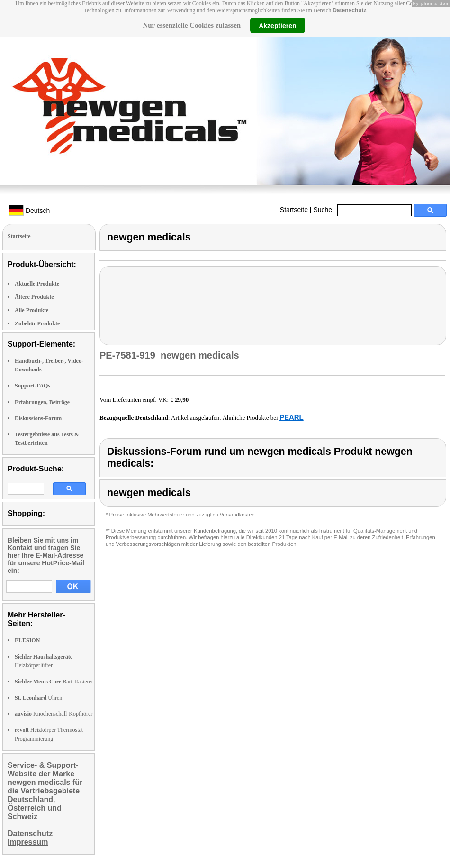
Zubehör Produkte (37, 323)
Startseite (294, 209)
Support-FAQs (32, 385)
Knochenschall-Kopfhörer (53, 713)
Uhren (38, 697)
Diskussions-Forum (38, 418)
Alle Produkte (31, 310)
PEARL (291, 417)
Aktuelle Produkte (37, 283)
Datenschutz (349, 10)
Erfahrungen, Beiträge (42, 402)
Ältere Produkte (34, 297)
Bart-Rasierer (54, 681)
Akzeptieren (277, 25)
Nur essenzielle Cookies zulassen (192, 25)
